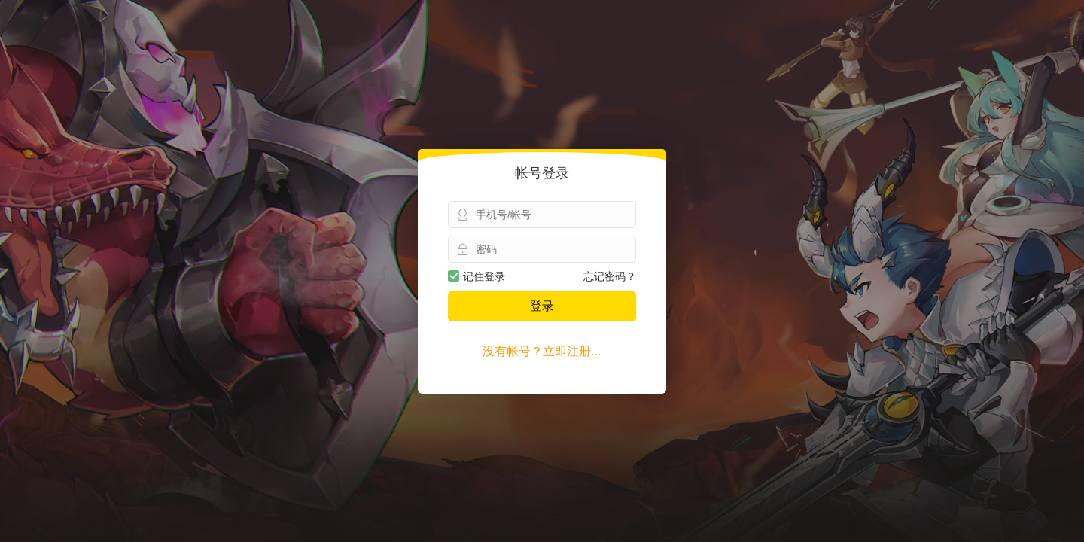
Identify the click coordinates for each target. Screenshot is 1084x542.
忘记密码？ (609, 276)
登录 (542, 306)
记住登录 (476, 276)
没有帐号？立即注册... (542, 351)
